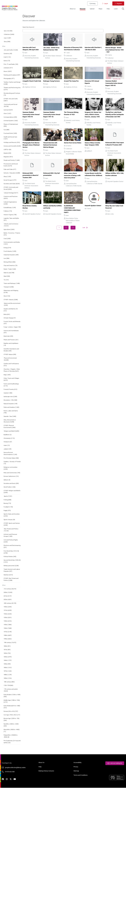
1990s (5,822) (10, 732)
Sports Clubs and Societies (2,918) (11, 597)
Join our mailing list (111, 877)
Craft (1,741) (10, 73)
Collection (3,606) (11, 49)
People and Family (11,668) (12, 193)
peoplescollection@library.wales (18, 882)
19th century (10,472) (13, 736)
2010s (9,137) (10, 686)
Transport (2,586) (11, 338)
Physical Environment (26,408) (13, 419)
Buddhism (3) (10, 508)
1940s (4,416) (10, 713)
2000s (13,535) (11, 682)
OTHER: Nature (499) (12, 414)
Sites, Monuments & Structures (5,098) (12, 491)
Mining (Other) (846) (12, 309)
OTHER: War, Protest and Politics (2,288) (14, 668)
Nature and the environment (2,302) (12, 357)
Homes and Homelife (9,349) (12, 175)
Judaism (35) (10, 523)
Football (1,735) (11, 589)
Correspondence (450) (13, 141)
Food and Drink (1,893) (13, 158)
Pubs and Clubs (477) (13, 204)
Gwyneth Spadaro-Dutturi (92, 229)
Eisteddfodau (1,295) (12, 250)
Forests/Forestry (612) (13, 454)
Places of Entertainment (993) (13, 150)
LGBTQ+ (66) (10, 180)
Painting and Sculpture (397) (13, 94)
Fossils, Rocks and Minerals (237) (12, 377)
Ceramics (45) (10, 69)
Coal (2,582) (10, 284)
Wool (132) (9, 348)
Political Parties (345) (13, 643)
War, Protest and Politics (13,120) (14, 614)
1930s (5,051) (10, 709)
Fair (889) (9, 155)
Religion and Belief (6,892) (12, 503)
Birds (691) (9, 368)
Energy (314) (10, 294)
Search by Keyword (30, 33)
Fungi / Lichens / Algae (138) (13, 383)
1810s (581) (10, 744)
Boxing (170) (10, 585)
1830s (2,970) (10, 752)
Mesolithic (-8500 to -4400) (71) (12, 834)
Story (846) (9, 56)
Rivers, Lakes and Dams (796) (13, 481)
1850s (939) (10, 759)
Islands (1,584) (10, 458)
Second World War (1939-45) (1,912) (14, 648)
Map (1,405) (10, 438)
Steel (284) (9, 325)
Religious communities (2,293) (13, 544)
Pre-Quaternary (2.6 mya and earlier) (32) (14, 846)
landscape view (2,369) (13, 462)
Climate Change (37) (12, 372)
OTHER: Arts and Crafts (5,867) (13, 122)
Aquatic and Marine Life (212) (13, 363)
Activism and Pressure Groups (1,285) (13, 620)
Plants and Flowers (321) (14, 398)
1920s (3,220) (10, 705)
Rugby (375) (10, 593)
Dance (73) (9, 77)
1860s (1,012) (10, 763)
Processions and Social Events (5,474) (13, 199)
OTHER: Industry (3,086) (13, 352)
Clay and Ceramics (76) (13, 313)
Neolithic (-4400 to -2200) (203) (14, 828)
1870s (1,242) (10, 767)
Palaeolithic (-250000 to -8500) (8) (13, 840)
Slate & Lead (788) (12, 321)
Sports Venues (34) (12, 602)
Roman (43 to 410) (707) (14, 811)
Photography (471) (12, 99)
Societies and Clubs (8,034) (12, 223)
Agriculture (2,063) (12, 274)
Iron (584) (9, 305)
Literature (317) (11, 85)
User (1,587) (10, 52)
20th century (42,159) (13, 693)
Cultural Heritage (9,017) (14, 234)
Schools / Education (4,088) (12, 209)
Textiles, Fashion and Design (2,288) (12, 104)
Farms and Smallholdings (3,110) (14, 449)
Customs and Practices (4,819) (13, 239)
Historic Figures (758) (13, 258)
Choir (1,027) (10, 137)
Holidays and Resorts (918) (13, 169)
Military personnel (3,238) (14, 653)
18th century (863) (12, 779)
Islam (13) (9, 519)
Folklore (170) (10, 254)
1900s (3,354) (10, 697)
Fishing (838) (10, 581)
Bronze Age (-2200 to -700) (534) (12, 822)
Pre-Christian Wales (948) (14, 533)
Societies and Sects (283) (14, 563)
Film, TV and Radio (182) (14, 81)
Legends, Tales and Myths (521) (12, 263)
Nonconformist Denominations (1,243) (13, 528)
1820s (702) (10, 748)
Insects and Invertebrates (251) (14, 389)
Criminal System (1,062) (13, 145)
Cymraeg (90, 5)
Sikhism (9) (9, 559)
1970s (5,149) (10, 724)
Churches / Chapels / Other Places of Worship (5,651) (13, 432)
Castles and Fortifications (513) (14, 425)
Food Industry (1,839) (13, 297)
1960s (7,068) (10, 721)
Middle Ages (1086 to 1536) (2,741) (12, 800)
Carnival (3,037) (11, 133)
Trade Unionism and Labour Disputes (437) (13, 658)
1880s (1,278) (10, 771)
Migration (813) (11, 188)
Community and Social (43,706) (13, 128)
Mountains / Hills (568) (13, 466)
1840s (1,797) (10, 756)
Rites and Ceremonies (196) (13, 550)
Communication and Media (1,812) (12, 289)
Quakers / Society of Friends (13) (12, 538)
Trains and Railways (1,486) (12, 334)
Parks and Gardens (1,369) (12, 475)
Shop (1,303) (10, 214)
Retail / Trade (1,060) (12, 317)
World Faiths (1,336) (12, 567)
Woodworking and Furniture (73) (12, 116)
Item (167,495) (11, 45)
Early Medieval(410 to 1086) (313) (13, 806)
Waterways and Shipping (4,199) (14, 343)
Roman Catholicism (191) (14, 555)
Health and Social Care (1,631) (13, 163)
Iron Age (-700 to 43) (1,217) (12, 816)
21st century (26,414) (13, 678)
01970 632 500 (12, 887)
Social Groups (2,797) (13, 218)
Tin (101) (9, 329)
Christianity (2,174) (12, 512)
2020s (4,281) (10, 689)
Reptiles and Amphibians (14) (14, 403)
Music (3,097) (10, 89)
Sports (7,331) (10, 577)
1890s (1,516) (10, 775)
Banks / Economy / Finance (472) (12, 279)
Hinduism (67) (10, 516)
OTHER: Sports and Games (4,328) (12, 607)
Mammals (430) (11, 394)
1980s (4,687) (10, 728)
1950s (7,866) (10, 717)
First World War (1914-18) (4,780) (13, 638)
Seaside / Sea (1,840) (12, 486)
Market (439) (10, 184)
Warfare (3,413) (11, 662)
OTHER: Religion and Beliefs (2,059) (12, 572)
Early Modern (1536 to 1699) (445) (13, 794)
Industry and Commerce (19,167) (14, 269)
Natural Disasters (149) (13, 470)
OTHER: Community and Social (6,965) (14, 229)
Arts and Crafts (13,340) (13, 65)
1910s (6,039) (10, 701)
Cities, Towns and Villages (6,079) (11, 443)
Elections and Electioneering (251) (12, 632)
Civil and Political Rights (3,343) (13, 626)
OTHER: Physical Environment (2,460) (12, 497)
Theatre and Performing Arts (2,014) (13, 110)
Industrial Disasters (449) (14, 301)
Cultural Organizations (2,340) (13, 245)
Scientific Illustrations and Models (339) (13, 409)
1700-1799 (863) (11, 783)
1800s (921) (10, 740)
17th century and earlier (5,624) (13, 788)
